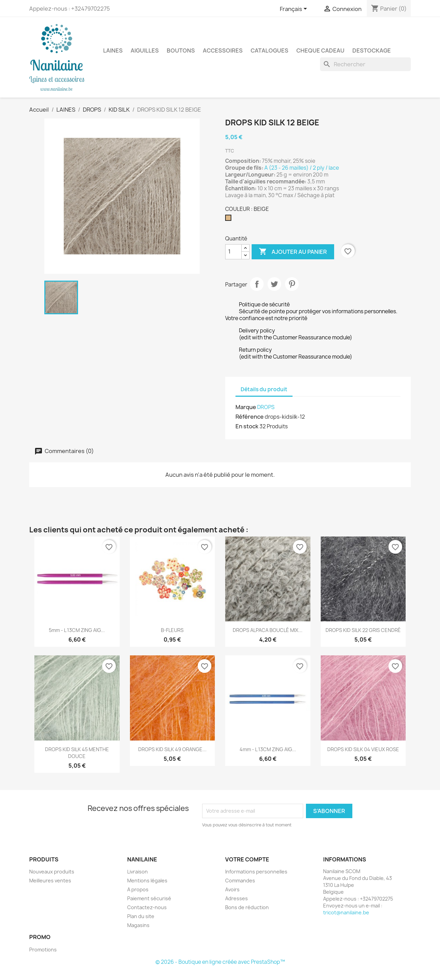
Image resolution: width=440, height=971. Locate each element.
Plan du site (140, 916)
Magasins (138, 925)
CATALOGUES (269, 50)
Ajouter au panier (293, 251)
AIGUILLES (145, 50)
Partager (257, 284)
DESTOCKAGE (371, 50)
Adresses (236, 898)
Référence (249, 416)
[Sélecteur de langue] (294, 9)
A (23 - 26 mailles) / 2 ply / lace (302, 167)
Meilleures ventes (50, 880)
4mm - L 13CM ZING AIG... (268, 749)
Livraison (137, 871)
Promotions (43, 949)
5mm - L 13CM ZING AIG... (77, 630)
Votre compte (247, 859)
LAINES (113, 50)
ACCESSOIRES (223, 50)
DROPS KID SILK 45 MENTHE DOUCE (77, 752)
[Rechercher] (365, 64)
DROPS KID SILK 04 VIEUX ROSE (363, 749)
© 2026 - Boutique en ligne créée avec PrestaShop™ (220, 962)
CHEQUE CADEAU (320, 50)
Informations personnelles (256, 871)
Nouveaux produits (51, 871)
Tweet (274, 284)
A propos (137, 889)
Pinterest (292, 284)
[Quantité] (233, 251)
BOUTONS (181, 50)
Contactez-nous (147, 907)
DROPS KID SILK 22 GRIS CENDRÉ (363, 630)
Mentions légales (147, 880)
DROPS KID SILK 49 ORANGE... (172, 749)
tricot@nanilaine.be (346, 912)
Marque (245, 407)
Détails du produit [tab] (264, 389)
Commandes (240, 880)
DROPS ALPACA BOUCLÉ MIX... (267, 630)
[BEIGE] (229, 219)
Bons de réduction (247, 907)
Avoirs (232, 889)
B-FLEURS (172, 630)
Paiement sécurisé (149, 898)
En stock (246, 426)
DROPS (266, 407)
